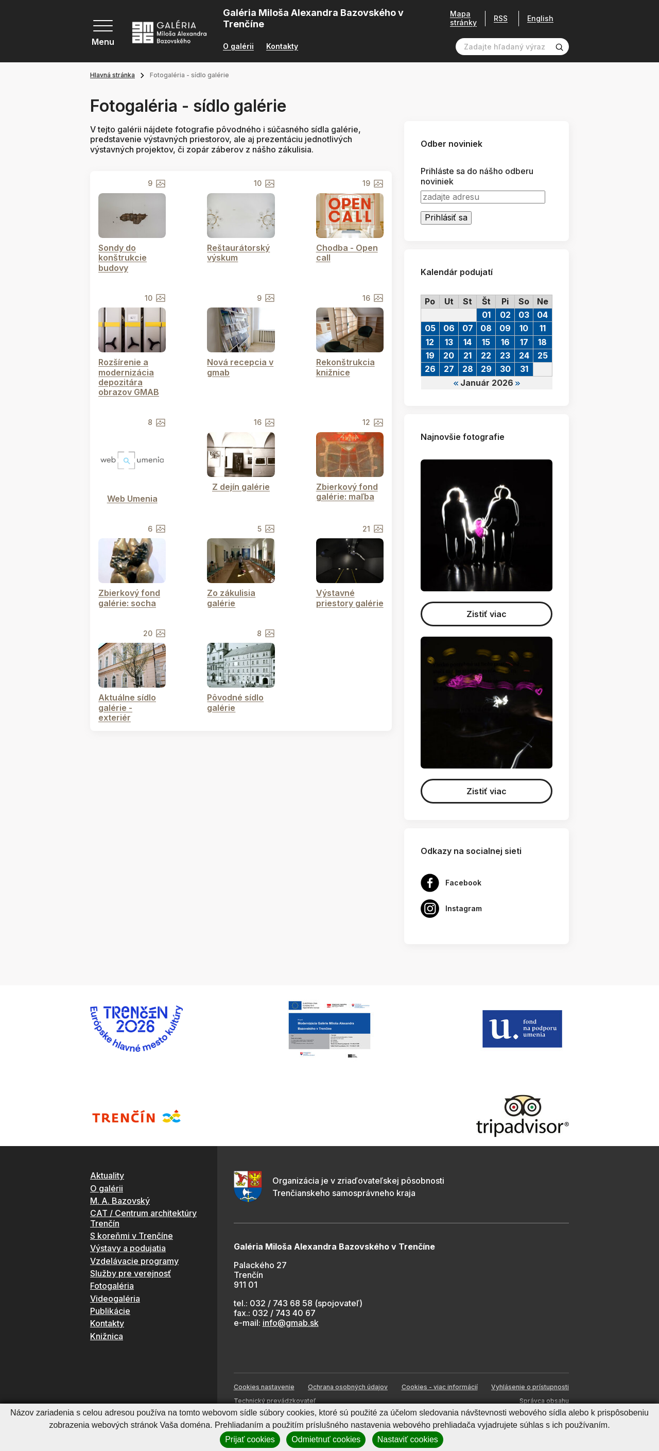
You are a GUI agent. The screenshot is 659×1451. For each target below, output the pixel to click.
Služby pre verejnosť (130, 1273)
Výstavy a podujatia (128, 1248)
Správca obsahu (544, 1401)
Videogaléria (115, 1298)
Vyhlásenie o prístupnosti (530, 1387)
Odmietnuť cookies (325, 1439)
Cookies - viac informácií (440, 1387)
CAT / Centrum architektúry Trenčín (143, 1218)
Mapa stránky (459, 18)
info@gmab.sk (291, 1323)
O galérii (238, 46)
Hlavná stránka (112, 75)
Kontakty (282, 46)
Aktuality (107, 1175)
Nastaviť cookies (407, 1439)
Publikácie (110, 1311)
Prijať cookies (250, 1439)
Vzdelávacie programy (134, 1261)
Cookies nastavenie (264, 1387)
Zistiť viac (486, 614)
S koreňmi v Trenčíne (131, 1236)
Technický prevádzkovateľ (275, 1401)
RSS (497, 18)
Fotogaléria (112, 1286)
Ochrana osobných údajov (348, 1387)
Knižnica (106, 1336)
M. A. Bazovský (120, 1201)
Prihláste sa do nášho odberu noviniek (477, 176)
